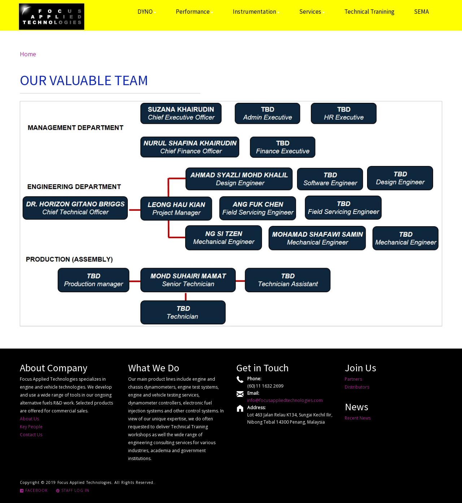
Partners (353, 379)
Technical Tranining (369, 12)
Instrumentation (256, 12)
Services (312, 12)
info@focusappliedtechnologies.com (285, 400)
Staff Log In (73, 490)
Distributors (357, 387)
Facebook (34, 490)
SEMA (421, 12)
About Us (29, 419)
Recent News (358, 418)
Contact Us (31, 435)
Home (28, 54)
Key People (31, 427)
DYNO (147, 12)
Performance (194, 12)
